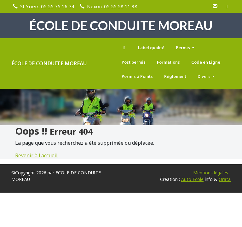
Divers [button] (204, 76)
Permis (183, 47)
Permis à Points (137, 76)
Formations (168, 62)
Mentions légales (210, 173)
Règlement (175, 76)
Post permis (134, 62)
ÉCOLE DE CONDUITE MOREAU (49, 63)
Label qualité (151, 47)
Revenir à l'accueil (36, 155)
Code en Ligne (205, 62)
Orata (225, 179)
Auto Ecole (192, 179)
